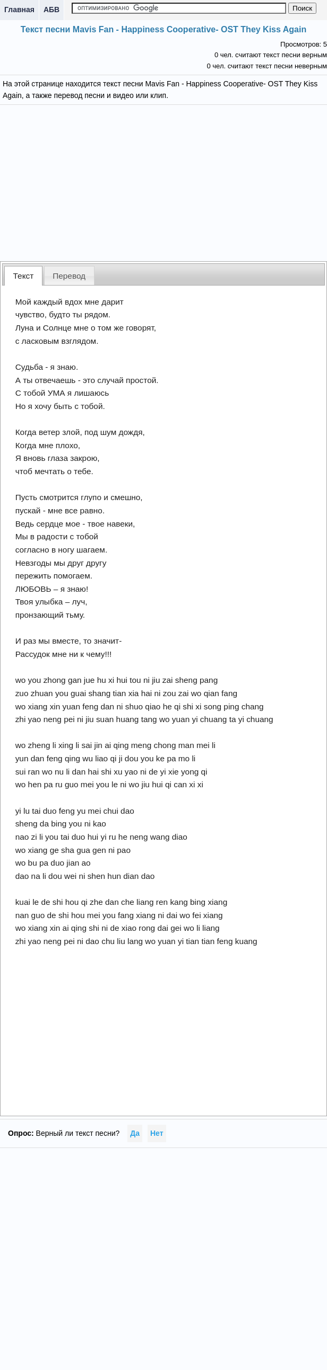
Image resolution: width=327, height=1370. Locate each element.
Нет (157, 1133)
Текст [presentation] (23, 275)
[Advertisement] (163, 182)
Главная (19, 9)
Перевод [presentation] (69, 275)
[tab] (23, 276)
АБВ (51, 9)
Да (135, 1133)
